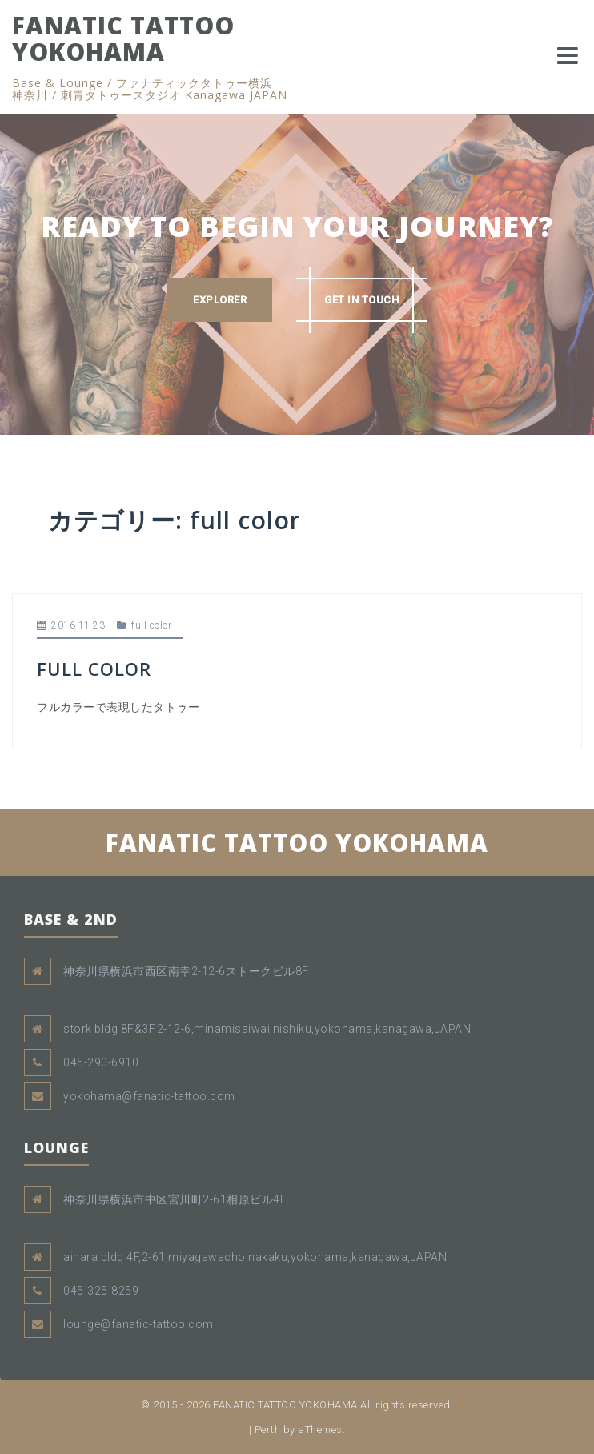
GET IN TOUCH (361, 300)
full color (151, 625)
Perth (268, 1430)
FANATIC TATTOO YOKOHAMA (123, 38)
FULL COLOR (94, 669)
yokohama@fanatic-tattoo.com (149, 1096)
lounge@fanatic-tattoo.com (138, 1324)
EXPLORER (220, 300)
